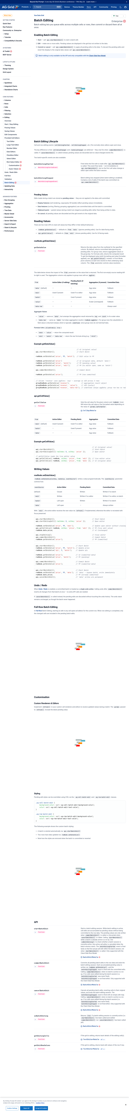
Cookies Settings (12, 1110)
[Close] (126, 1106)
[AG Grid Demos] (67, 7)
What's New (7, 15)
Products (26, 7)
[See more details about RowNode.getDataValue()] (35, 251)
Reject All (26, 1110)
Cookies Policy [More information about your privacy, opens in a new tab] (40, 1104)
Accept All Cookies (41, 1110)
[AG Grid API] (95, 7)
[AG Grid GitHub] (125, 7)
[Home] (10, 7)
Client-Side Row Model (97, 56)
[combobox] (119, 16)
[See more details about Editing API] (35, 1039)
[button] (47, 7)
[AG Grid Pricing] (114, 7)
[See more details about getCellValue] (35, 406)
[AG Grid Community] (104, 7)
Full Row (39, 611)
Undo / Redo (42, 589)
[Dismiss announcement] (126, 1)
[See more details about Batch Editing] (35, 167)
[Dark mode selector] (120, 7)
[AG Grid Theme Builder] (78, 7)
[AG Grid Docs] (88, 7)
